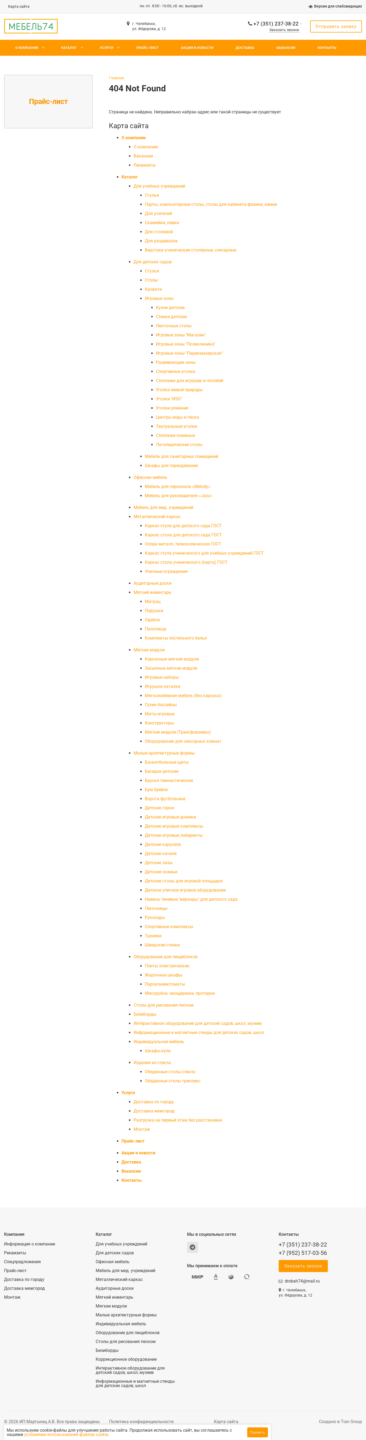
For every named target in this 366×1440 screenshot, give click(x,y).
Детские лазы (159, 862)
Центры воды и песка (177, 417)
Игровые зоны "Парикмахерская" (189, 353)
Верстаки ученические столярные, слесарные (190, 250)
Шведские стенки (162, 944)
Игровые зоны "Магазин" (181, 334)
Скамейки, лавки (162, 222)
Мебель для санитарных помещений (181, 456)
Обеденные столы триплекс (172, 1080)
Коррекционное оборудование (126, 1359)
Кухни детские (170, 307)
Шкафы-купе (157, 1050)
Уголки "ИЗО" (169, 398)
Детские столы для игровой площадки (184, 881)
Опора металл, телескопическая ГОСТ (183, 544)
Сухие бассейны (161, 704)
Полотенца (155, 628)
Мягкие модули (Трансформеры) (178, 732)
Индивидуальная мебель (159, 1041)
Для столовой (159, 231)
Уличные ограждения (166, 571)
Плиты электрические (167, 965)
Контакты (327, 48)
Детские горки (159, 807)
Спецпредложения (22, 1262)
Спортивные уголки (175, 371)
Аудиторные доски (152, 583)
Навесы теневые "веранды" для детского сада (191, 899)
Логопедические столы (179, 444)
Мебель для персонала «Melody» (177, 486)
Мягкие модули (149, 649)
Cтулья (152, 195)
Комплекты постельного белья (176, 638)
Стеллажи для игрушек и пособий (189, 380)
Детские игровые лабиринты (174, 835)
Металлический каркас (157, 516)
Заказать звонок (284, 30)
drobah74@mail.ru (302, 1281)
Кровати (153, 289)
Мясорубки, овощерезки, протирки (180, 993)
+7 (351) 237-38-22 (276, 24)
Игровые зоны (159, 298)
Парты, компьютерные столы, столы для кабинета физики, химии (211, 204)
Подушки (154, 610)
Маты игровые (159, 713)
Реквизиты (145, 165)
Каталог (69, 48)
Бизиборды (145, 1014)
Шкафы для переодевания (171, 465)
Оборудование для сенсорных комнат (183, 741)
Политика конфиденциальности (141, 1421)
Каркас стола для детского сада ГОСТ (183, 534)
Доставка (245, 48)
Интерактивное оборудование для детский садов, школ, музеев (198, 1023)
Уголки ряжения (172, 408)
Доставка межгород (154, 1111)
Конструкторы (159, 723)
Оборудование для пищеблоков (166, 956)
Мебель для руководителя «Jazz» (178, 495)
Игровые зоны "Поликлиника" (185, 344)
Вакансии (286, 48)
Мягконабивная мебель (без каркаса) (183, 695)
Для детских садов (153, 261)
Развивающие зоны (176, 362)
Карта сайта (19, 6)
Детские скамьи (161, 871)
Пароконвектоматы (165, 984)
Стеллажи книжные (175, 435)
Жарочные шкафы (163, 975)
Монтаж (142, 1129)
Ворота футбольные (165, 798)
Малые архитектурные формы (164, 753)
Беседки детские (161, 771)
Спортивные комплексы (169, 926)
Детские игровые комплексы (174, 826)
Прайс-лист (147, 48)
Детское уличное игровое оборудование (185, 890)
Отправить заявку (336, 26)
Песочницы (156, 908)
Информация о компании (29, 1244)
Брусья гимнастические (169, 780)
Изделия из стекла (152, 1062)
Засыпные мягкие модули (171, 668)
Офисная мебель (150, 477)
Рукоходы (155, 917)
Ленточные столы (174, 325)
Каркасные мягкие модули (172, 659)
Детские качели (161, 853)
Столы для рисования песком (163, 1005)
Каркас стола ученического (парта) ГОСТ (186, 562)
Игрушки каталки (162, 686)
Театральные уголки (176, 426)
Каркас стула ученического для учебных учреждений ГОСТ (204, 553)
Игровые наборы (162, 677)
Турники (153, 935)
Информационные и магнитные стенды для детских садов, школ (199, 1032)
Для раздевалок (161, 240)
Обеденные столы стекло (170, 1071)
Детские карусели (163, 844)
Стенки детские (171, 316)
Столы (151, 280)
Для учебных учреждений (159, 186)
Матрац (152, 601)
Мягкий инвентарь (152, 592)
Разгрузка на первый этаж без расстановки (178, 1120)
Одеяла (152, 619)
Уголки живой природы (179, 389)
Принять (257, 1432)
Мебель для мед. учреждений (163, 507)
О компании (26, 48)
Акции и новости (197, 48)
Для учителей (158, 213)
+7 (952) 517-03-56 (303, 1253)
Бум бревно (156, 789)
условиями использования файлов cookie (126, 1434)
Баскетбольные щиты (167, 762)
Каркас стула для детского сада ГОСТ (183, 525)
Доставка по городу (154, 1101)
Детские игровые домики (170, 817)
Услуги (106, 48)
